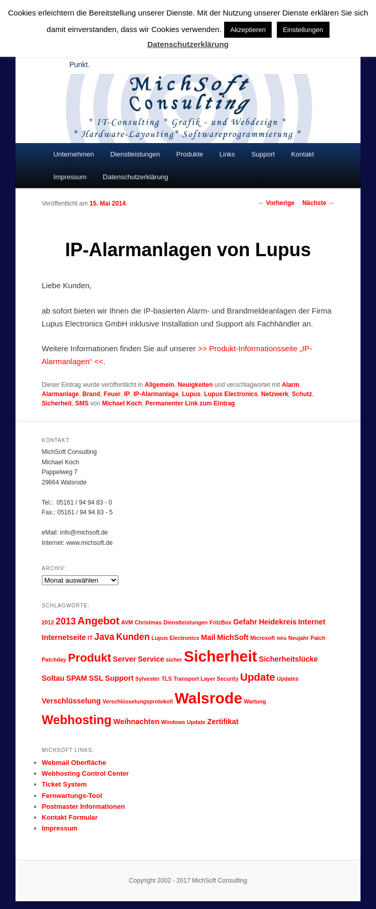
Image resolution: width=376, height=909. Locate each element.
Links (227, 154)
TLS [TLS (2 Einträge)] (167, 679)
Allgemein (159, 384)
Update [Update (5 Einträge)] (257, 677)
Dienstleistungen (135, 154)
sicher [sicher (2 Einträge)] (174, 659)
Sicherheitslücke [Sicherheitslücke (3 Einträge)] (288, 659)
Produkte (189, 154)
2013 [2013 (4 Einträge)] (66, 621)
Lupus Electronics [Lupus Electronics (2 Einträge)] (175, 638)
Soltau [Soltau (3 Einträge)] (53, 678)
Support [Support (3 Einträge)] (119, 678)
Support (263, 154)
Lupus (191, 394)
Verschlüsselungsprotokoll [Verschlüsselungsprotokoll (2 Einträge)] (137, 701)
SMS (81, 403)
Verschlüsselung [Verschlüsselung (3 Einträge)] (71, 701)
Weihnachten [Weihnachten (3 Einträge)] (136, 721)
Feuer (112, 394)
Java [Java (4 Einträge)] (105, 637)
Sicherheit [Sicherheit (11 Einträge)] (220, 656)
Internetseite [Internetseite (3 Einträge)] (64, 637)
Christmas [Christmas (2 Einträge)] (148, 622)
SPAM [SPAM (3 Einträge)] (76, 678)
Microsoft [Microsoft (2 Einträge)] (262, 638)
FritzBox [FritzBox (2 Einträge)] (220, 622)
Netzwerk (275, 394)
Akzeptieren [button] (248, 30)
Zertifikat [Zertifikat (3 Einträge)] (223, 721)
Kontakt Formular (70, 817)
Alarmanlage (60, 394)
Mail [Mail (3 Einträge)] (208, 637)
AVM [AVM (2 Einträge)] (127, 622)
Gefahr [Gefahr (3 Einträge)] (245, 622)
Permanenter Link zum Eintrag (190, 403)
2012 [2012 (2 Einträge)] (48, 622)
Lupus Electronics (231, 394)
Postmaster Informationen (83, 806)
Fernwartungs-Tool (72, 796)
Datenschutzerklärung (135, 177)
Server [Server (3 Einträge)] (124, 659)
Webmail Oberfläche (74, 762)
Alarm (290, 384)
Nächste (318, 203)
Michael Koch (122, 403)
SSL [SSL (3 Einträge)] (96, 678)
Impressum (69, 177)
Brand (91, 394)
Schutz (302, 394)
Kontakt (302, 154)
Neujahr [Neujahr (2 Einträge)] (298, 638)
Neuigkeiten (195, 384)
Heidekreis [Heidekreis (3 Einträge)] (277, 622)
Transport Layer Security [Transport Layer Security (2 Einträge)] (206, 679)
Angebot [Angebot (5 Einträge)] (98, 620)
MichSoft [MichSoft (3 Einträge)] (232, 637)
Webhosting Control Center (85, 773)
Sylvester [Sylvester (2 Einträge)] (147, 679)
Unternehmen (73, 154)
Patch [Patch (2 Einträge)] (317, 638)
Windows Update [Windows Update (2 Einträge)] (183, 722)
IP (127, 394)
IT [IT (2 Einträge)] (90, 638)
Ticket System (64, 784)
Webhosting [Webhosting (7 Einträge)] (77, 720)
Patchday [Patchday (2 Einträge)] (54, 659)
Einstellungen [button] (303, 30)
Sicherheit (57, 403)
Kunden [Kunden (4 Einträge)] (133, 637)
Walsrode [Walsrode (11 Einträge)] (208, 698)
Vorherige (276, 203)
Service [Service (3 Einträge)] (151, 659)
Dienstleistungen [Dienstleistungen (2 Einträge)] (185, 622)
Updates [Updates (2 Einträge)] (288, 679)
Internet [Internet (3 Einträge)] (311, 622)
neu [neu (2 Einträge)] (282, 638)
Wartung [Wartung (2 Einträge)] (255, 701)
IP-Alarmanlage (155, 394)
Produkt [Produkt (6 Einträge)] (90, 657)
